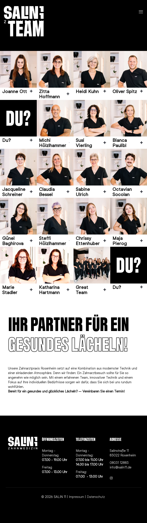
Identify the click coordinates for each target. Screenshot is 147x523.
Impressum (76, 497)
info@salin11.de (120, 467)
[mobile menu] (141, 11)
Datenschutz (96, 497)
